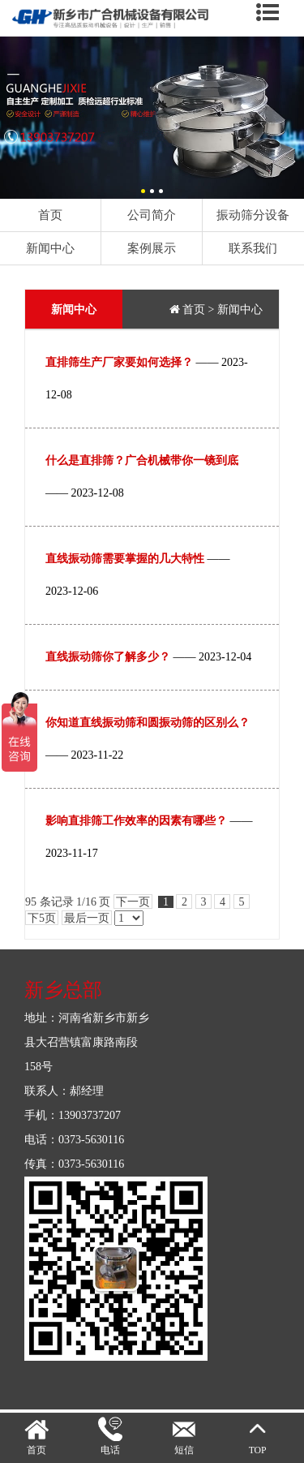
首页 (50, 215)
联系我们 (253, 248)
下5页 (42, 918)
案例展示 (151, 248)
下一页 (133, 902)
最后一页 (86, 918)
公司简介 (151, 215)
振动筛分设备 (252, 215)
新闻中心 (50, 248)
